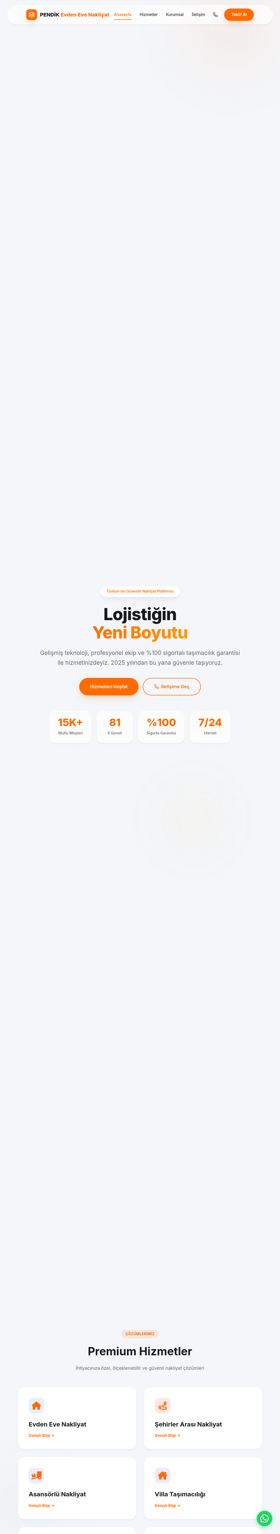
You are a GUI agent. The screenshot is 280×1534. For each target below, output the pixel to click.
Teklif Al (239, 14)
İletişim (198, 14)
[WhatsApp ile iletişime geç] (264, 1518)
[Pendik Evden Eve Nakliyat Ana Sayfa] (67, 14)
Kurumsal (174, 14)
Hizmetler (149, 14)
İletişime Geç (171, 686)
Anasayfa (122, 14)
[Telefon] (215, 14)
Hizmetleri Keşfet (109, 686)
